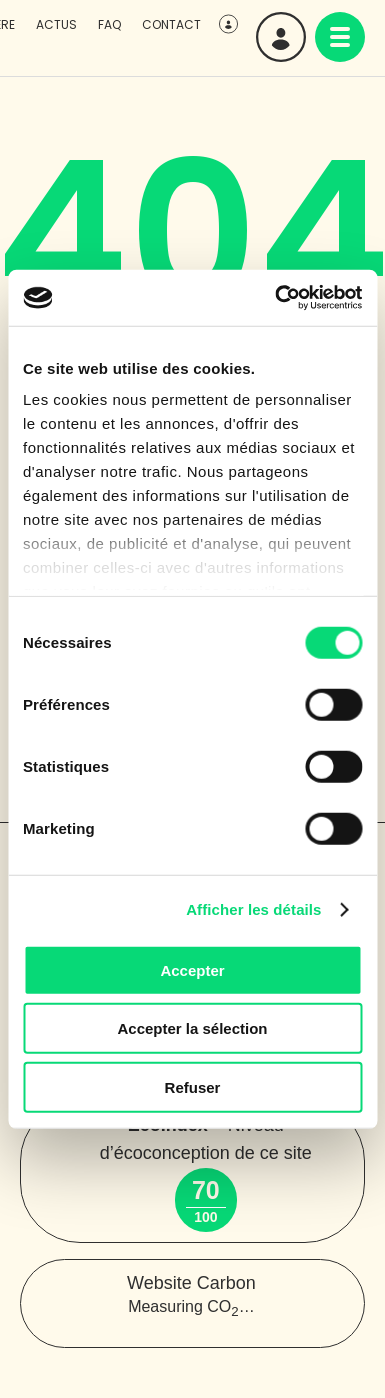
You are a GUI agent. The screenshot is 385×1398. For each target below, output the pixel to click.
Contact (171, 24)
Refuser (193, 1086)
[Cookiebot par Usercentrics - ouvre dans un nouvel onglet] (276, 298)
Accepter (192, 969)
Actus (56, 24)
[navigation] (340, 37)
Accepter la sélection (192, 1028)
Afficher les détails (253, 909)
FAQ (109, 24)
